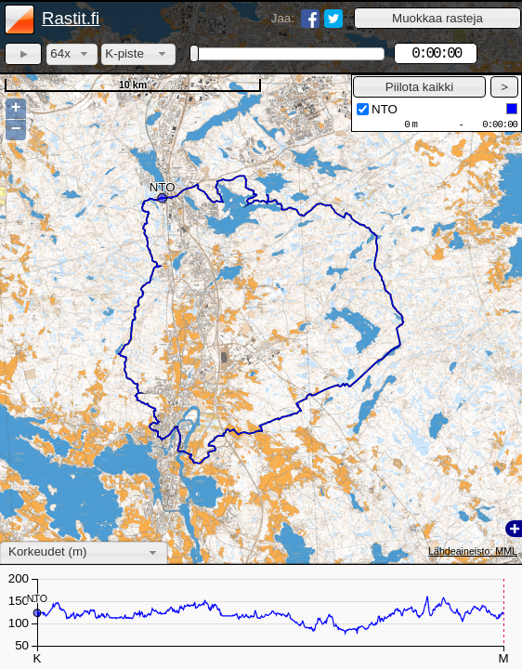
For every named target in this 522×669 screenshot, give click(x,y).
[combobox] (72, 54)
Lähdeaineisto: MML (472, 551)
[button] (437, 18)
